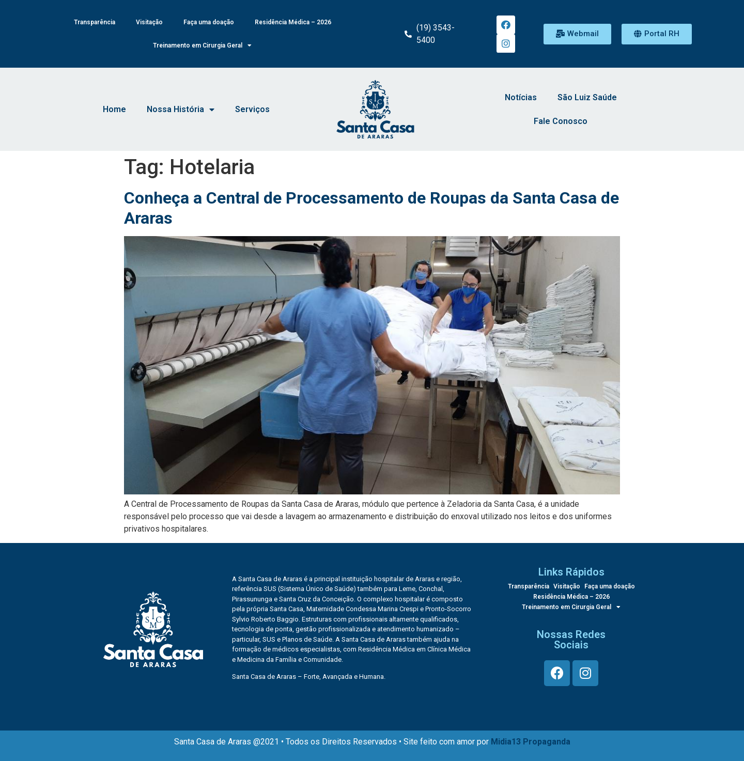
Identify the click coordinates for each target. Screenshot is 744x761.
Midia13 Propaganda (530, 742)
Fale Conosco (560, 122)
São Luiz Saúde (587, 98)
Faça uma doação (208, 22)
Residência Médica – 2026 (293, 22)
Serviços (252, 110)
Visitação (149, 22)
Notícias (521, 98)
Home (114, 110)
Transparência (94, 22)
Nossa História (180, 110)
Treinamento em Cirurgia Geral (202, 46)
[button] (577, 34)
